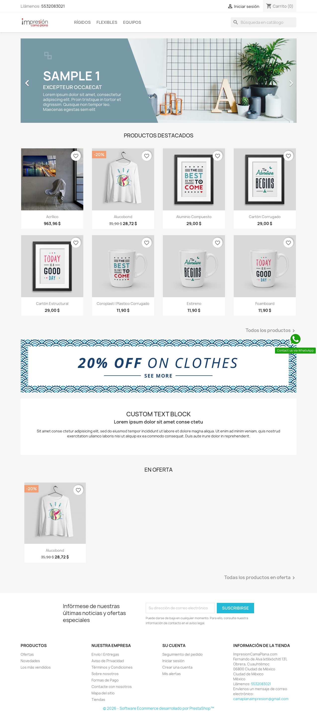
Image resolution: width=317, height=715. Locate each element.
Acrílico (52, 216)
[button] (41, 80)
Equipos (132, 22)
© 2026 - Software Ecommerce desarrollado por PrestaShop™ (158, 708)
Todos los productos (271, 331)
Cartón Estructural (52, 303)
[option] (159, 80)
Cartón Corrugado (265, 216)
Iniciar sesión (173, 660)
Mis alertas (171, 673)
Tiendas (98, 699)
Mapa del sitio (103, 693)
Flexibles (106, 22)
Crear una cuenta (177, 667)
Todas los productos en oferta (260, 578)
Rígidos (82, 22)
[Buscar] (263, 22)
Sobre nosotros (105, 673)
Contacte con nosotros (111, 686)
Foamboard (264, 303)
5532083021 (53, 6)
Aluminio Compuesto (194, 216)
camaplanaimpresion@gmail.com (260, 698)
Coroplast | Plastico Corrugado (123, 303)
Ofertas (27, 654)
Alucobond (123, 216)
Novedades (30, 660)
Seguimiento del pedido (182, 654)
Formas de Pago (105, 680)
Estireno (194, 303)
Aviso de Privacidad (107, 660)
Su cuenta (173, 645)
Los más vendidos (36, 667)
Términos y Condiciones (112, 667)
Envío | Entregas (105, 654)
